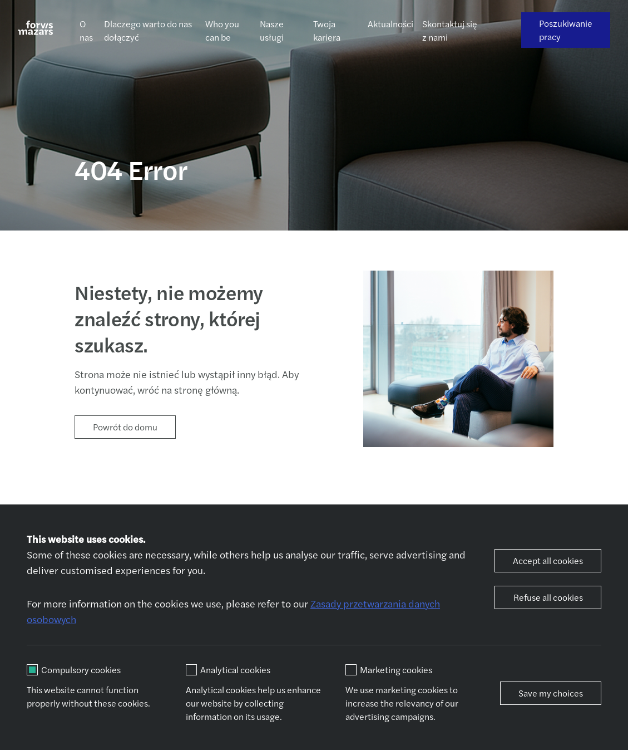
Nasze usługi (272, 30)
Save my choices (550, 693)
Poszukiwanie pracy (565, 30)
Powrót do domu (125, 426)
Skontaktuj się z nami (449, 30)
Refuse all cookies (548, 597)
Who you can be (222, 30)
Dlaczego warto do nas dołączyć (148, 30)
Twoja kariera (326, 30)
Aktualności (390, 23)
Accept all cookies (548, 560)
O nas (86, 30)
